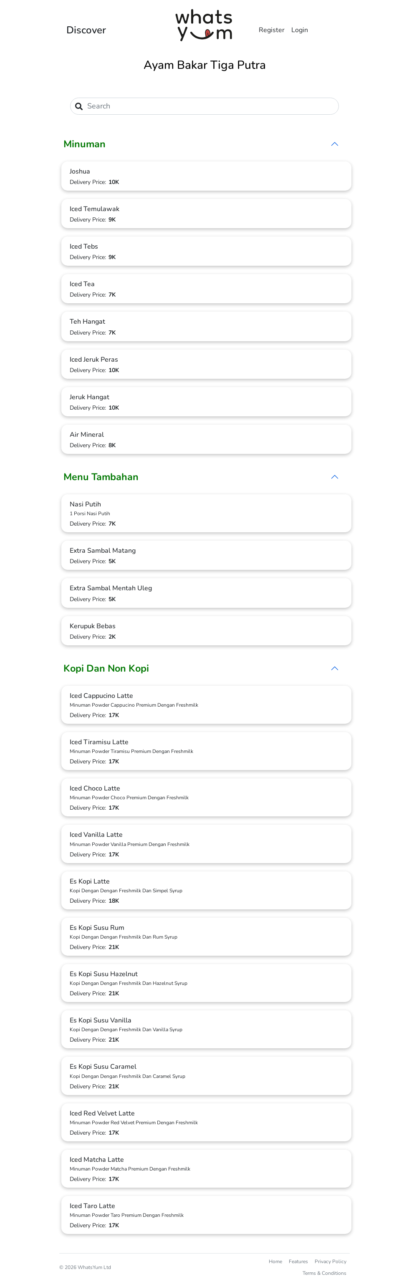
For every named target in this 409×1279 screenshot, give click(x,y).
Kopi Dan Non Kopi (106, 668)
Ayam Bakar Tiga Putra (205, 65)
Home (275, 1261)
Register (272, 30)
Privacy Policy (330, 1261)
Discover (86, 30)
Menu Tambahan (101, 476)
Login (299, 30)
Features (298, 1261)
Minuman (84, 144)
